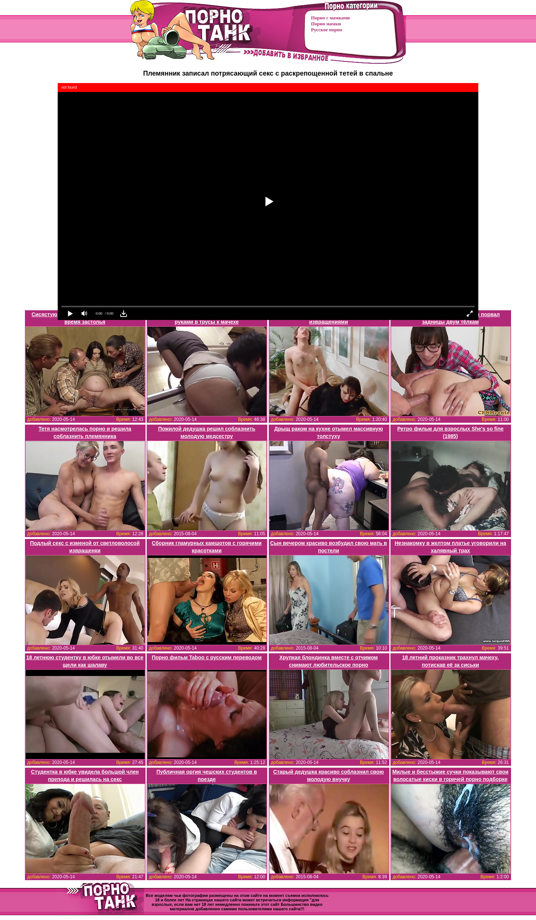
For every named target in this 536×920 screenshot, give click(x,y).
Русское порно (326, 29)
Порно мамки (326, 23)
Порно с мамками (330, 17)
